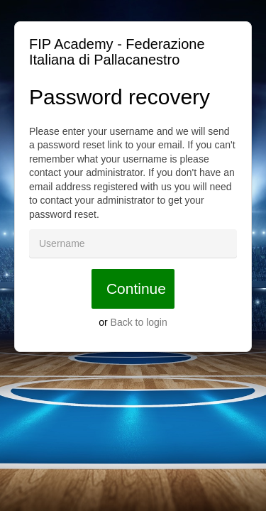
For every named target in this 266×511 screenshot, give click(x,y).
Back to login (139, 322)
